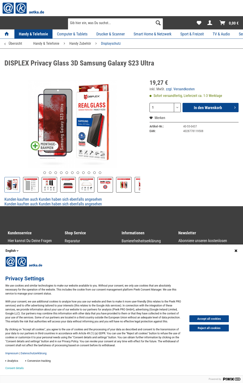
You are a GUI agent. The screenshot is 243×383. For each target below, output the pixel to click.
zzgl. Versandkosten (180, 89)
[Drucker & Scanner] (110, 33)
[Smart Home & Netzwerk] (152, 33)
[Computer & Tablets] (72, 33)
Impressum (12, 353)
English (12, 250)
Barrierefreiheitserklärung (141, 241)
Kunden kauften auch (21, 199)
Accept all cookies (209, 318)
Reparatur (72, 241)
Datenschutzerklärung (34, 353)
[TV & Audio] (221, 33)
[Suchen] (158, 22)
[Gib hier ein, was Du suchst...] (115, 22)
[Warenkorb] (229, 22)
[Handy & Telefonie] (33, 33)
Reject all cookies (209, 328)
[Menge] (165, 107)
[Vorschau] (44, 172)
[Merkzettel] (199, 22)
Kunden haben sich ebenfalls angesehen (70, 199)
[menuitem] (115, 24)
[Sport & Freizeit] (192, 33)
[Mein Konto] (211, 22)
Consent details (14, 368)
